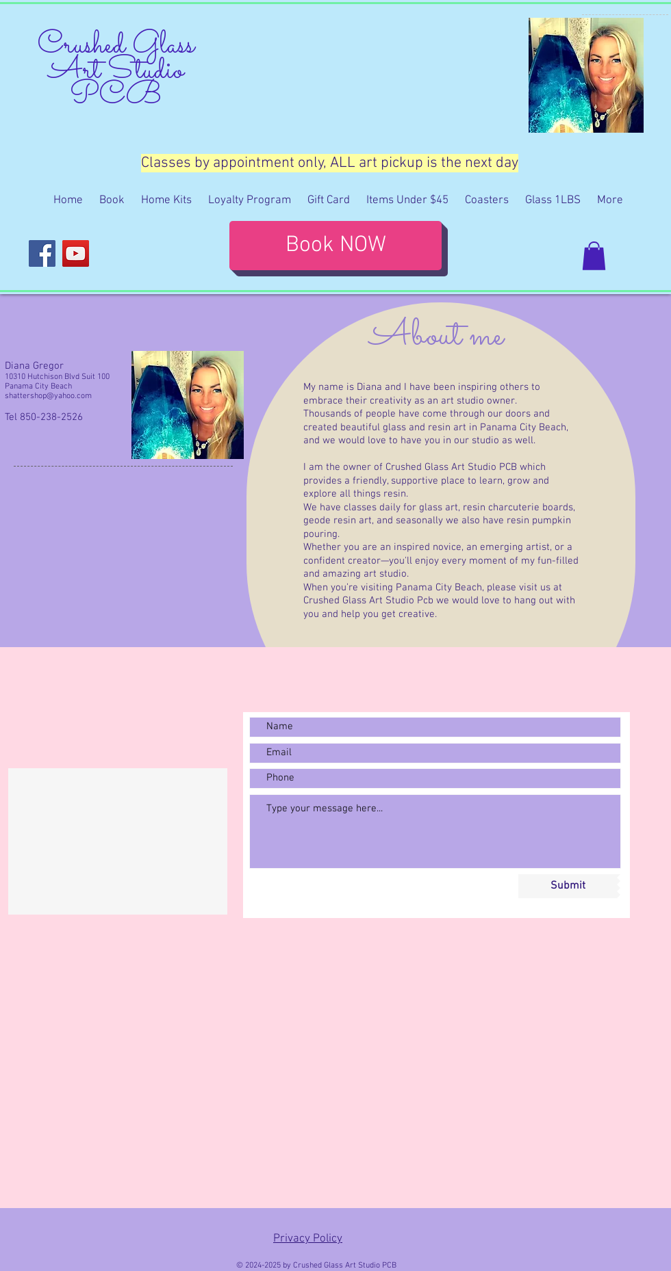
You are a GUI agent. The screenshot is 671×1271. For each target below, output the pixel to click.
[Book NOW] (335, 245)
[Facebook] (42, 253)
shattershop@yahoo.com (48, 396)
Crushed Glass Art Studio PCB (116, 71)
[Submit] (567, 886)
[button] (594, 255)
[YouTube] (75, 253)
